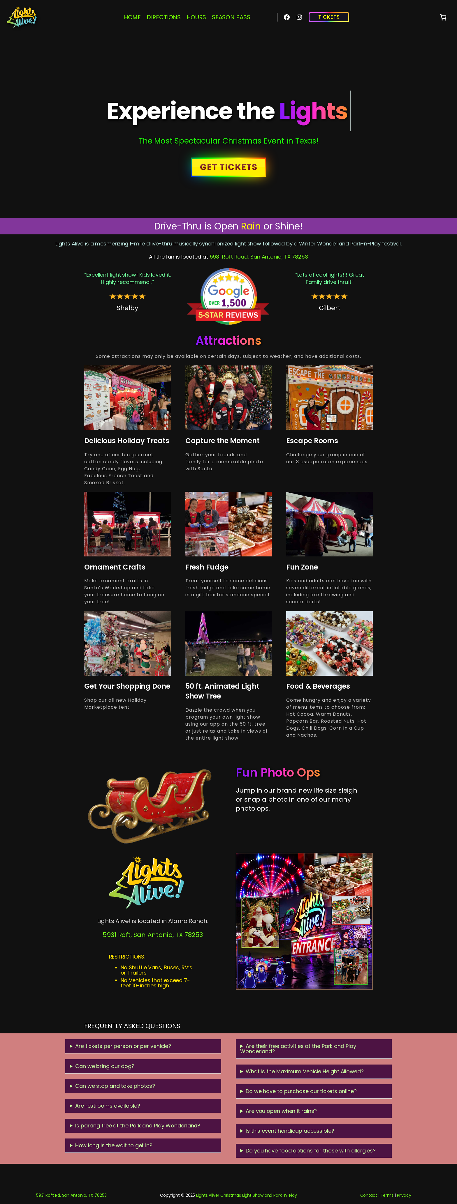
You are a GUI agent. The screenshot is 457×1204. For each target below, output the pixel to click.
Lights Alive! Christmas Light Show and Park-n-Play (246, 1195)
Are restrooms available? (107, 1105)
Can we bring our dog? (104, 1066)
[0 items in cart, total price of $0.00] (443, 17)
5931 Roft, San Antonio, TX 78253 (153, 934)
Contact (368, 1195)
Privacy (404, 1195)
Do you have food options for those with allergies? (311, 1150)
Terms (387, 1195)
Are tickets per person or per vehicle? (123, 1046)
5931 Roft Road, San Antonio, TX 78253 (259, 256)
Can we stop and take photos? (115, 1086)
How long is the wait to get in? (113, 1145)
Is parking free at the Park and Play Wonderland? (137, 1125)
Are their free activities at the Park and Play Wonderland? (298, 1048)
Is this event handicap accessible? (290, 1130)
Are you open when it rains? (281, 1111)
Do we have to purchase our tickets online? (301, 1091)
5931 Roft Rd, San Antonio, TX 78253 (71, 1195)
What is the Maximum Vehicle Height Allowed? (305, 1071)
